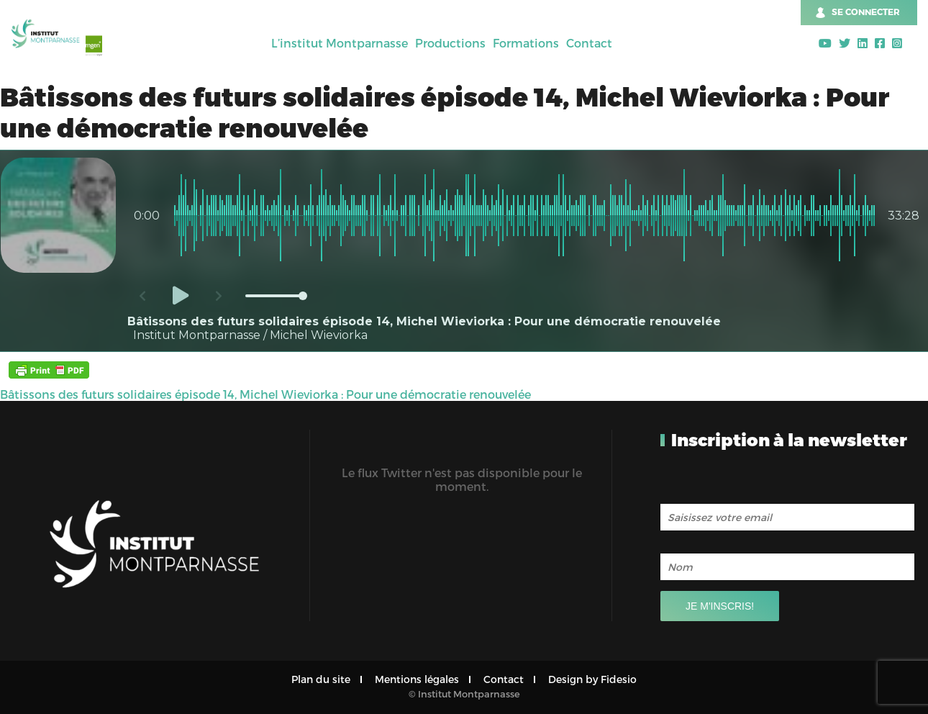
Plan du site (320, 679)
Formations (526, 43)
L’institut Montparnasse (339, 43)
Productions (450, 43)
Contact (589, 43)
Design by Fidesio (592, 679)
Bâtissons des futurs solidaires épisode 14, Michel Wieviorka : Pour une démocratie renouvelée (265, 394)
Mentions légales (417, 679)
